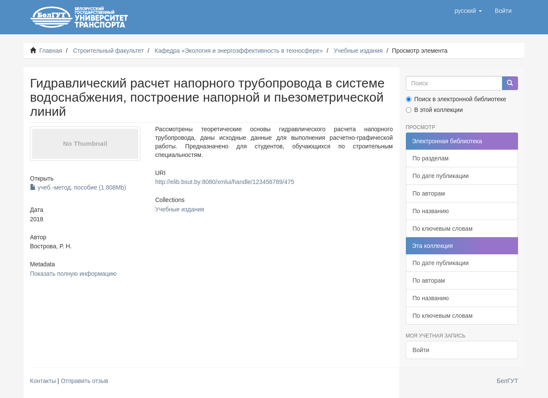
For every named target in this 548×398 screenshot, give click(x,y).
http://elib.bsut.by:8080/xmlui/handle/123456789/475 (224, 181)
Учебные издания (358, 50)
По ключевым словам (443, 228)
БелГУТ (507, 380)
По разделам (431, 158)
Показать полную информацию (73, 273)
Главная (50, 50)
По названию (431, 211)
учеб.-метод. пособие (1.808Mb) (78, 187)
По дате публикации (441, 175)
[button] (468, 10)
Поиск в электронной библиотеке (456, 99)
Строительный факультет (108, 50)
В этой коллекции (434, 109)
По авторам (429, 193)
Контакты (43, 380)
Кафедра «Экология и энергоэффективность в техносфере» (239, 50)
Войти (421, 350)
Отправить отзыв (84, 380)
